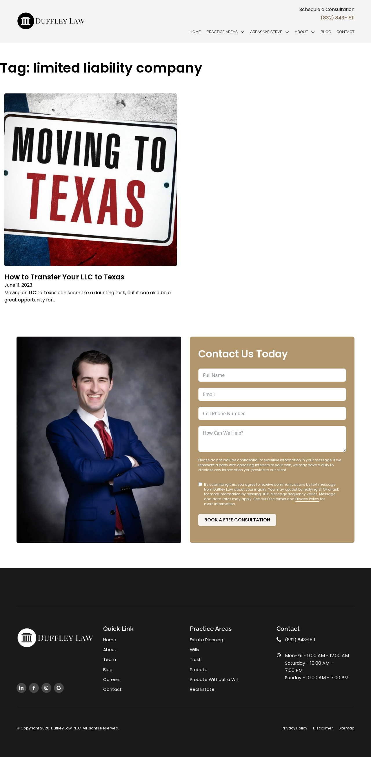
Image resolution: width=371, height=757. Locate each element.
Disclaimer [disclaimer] (323, 728)
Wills (195, 648)
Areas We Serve (266, 32)
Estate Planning (207, 638)
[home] (51, 21)
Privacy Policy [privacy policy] (294, 728)
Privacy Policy (307, 497)
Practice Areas (222, 32)
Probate (199, 668)
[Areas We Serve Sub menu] (287, 32)
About (301, 32)
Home (195, 32)
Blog (326, 32)
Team (109, 658)
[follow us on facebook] (34, 688)
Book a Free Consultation (237, 517)
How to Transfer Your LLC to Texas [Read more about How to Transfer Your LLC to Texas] (69, 277)
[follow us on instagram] (46, 688)
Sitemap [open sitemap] (346, 728)
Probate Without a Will (215, 678)
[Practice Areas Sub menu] (242, 32)
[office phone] (316, 638)
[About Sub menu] (313, 32)
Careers (112, 678)
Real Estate (203, 689)
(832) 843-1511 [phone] (333, 17)
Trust (195, 658)
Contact (345, 32)
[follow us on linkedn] (21, 688)
